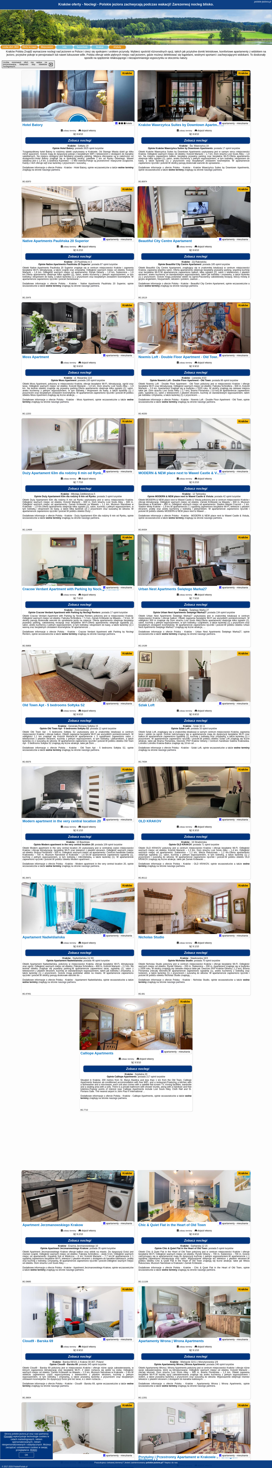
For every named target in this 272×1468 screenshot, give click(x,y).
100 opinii (91, 385)
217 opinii (151, 1081)
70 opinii (206, 965)
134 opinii (221, 617)
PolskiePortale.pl (20, 1467)
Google (8, 1436)
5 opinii (220, 1253)
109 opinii (108, 849)
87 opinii (104, 269)
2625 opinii (88, 153)
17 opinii (227, 153)
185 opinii (216, 269)
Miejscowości (47, 47)
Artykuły (117, 47)
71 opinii (206, 849)
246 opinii (220, 1369)
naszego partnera (51, 175)
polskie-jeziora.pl (262, 1)
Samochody (82, 47)
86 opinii (225, 385)
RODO (33, 1450)
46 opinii (96, 965)
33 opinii (203, 733)
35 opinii (102, 1253)
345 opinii (92, 1369)
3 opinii (109, 501)
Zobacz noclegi (79, 145)
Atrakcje (99, 47)
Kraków (127, 73)
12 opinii (103, 733)
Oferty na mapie (29, 47)
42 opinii (227, 501)
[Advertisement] (136, 1142)
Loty (64, 47)
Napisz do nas (171, 1462)
